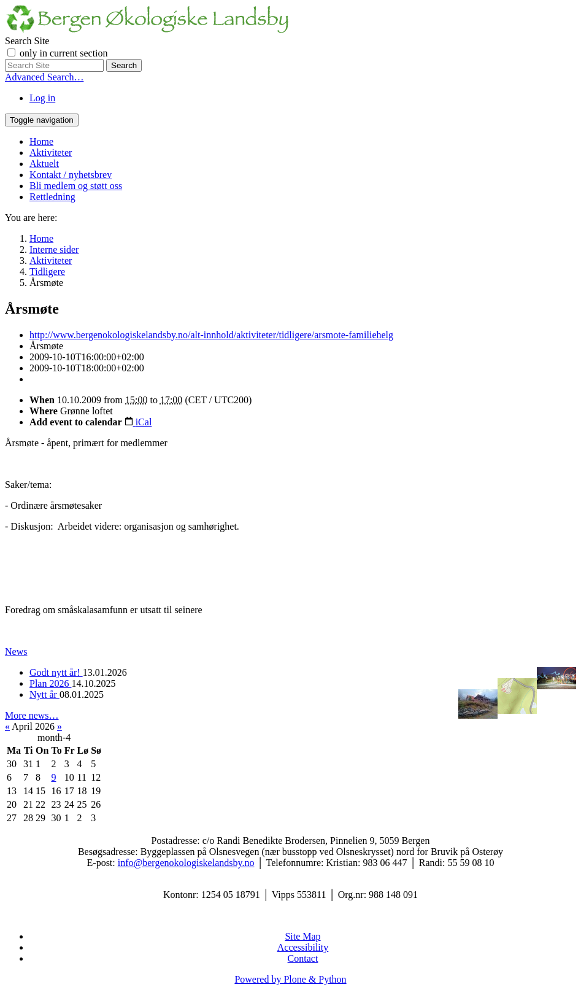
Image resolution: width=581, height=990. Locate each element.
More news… (32, 715)
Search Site (27, 41)
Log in (42, 98)
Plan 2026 (50, 683)
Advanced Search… (44, 77)
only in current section (64, 53)
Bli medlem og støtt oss (75, 185)
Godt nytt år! (56, 672)
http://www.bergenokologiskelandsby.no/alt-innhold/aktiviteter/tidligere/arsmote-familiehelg (211, 335)
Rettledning (52, 196)
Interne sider (54, 249)
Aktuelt (44, 163)
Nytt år (44, 694)
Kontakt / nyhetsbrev (70, 174)
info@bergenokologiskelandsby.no (186, 862)
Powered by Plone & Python (290, 979)
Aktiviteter (50, 152)
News (16, 651)
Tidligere (47, 271)
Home (41, 141)
